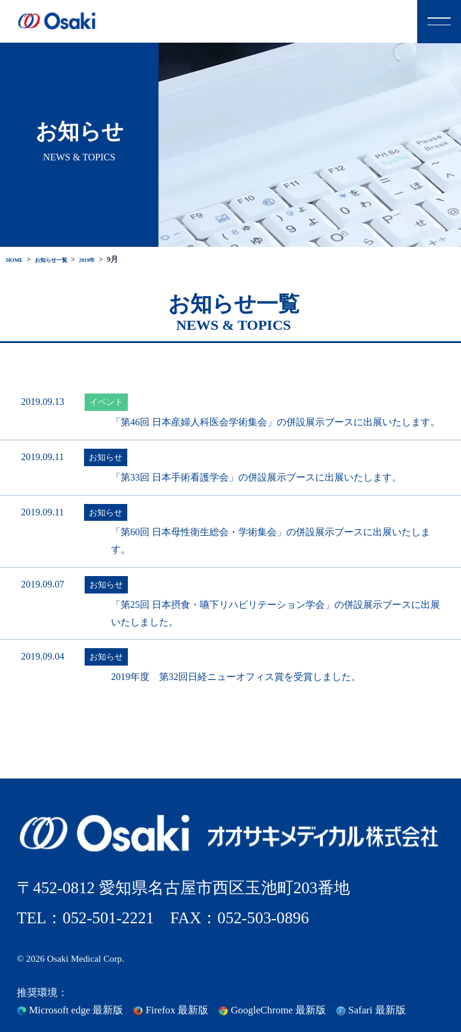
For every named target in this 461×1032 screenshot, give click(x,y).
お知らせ (105, 457)
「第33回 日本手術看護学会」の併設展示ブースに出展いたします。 (256, 477)
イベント (106, 402)
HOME (18, 259)
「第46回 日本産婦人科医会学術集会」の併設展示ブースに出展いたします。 (275, 422)
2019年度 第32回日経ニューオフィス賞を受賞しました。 (236, 677)
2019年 (111, 259)
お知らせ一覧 (65, 259)
